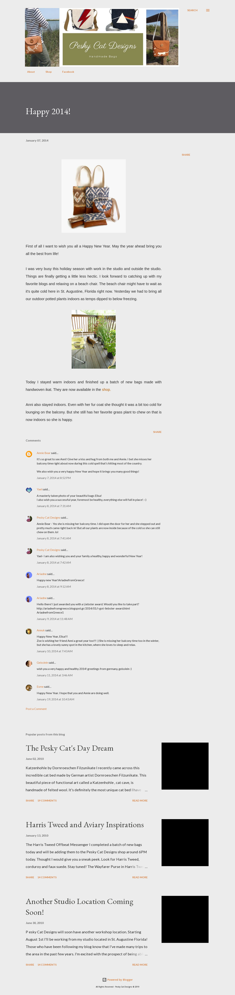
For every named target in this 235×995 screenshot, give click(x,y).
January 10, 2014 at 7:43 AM (55, 651)
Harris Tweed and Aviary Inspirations (85, 824)
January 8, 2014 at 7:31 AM (54, 506)
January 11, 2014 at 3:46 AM (55, 675)
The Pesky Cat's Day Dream (70, 748)
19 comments (47, 800)
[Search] (192, 10)
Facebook (66, 71)
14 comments (47, 877)
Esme (40, 686)
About (29, 71)
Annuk (41, 630)
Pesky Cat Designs (48, 517)
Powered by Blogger (117, 979)
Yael (39, 489)
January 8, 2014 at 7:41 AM (54, 538)
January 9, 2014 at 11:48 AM (55, 618)
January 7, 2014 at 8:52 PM (54, 478)
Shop (46, 71)
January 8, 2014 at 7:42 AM (54, 562)
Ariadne (42, 574)
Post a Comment (36, 708)
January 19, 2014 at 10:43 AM (55, 699)
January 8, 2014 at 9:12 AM (54, 586)
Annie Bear (43, 453)
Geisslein (42, 662)
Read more (140, 800)
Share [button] (186, 154)
